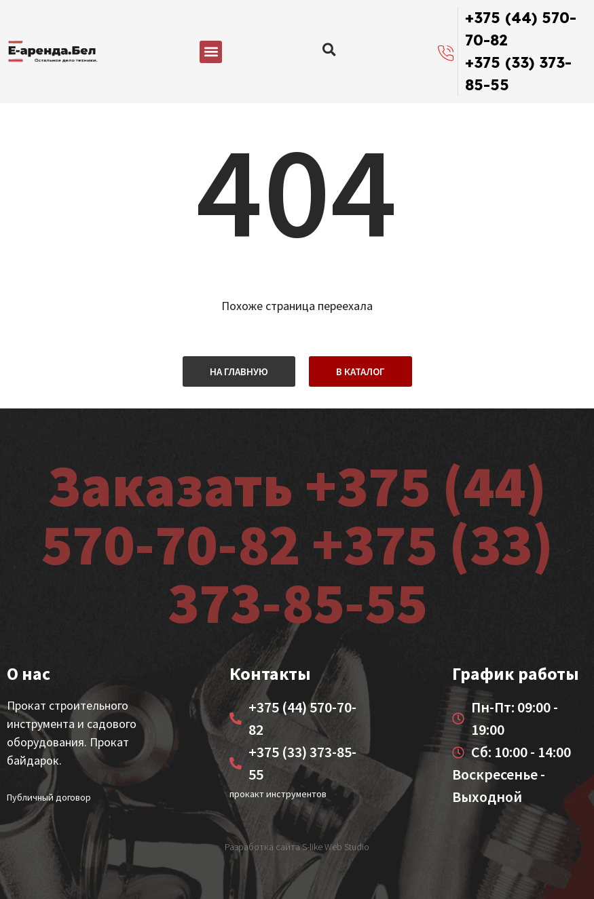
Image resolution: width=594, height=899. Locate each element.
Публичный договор (49, 797)
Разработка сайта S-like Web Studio (297, 847)
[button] (211, 52)
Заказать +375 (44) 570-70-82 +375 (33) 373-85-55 (297, 543)
